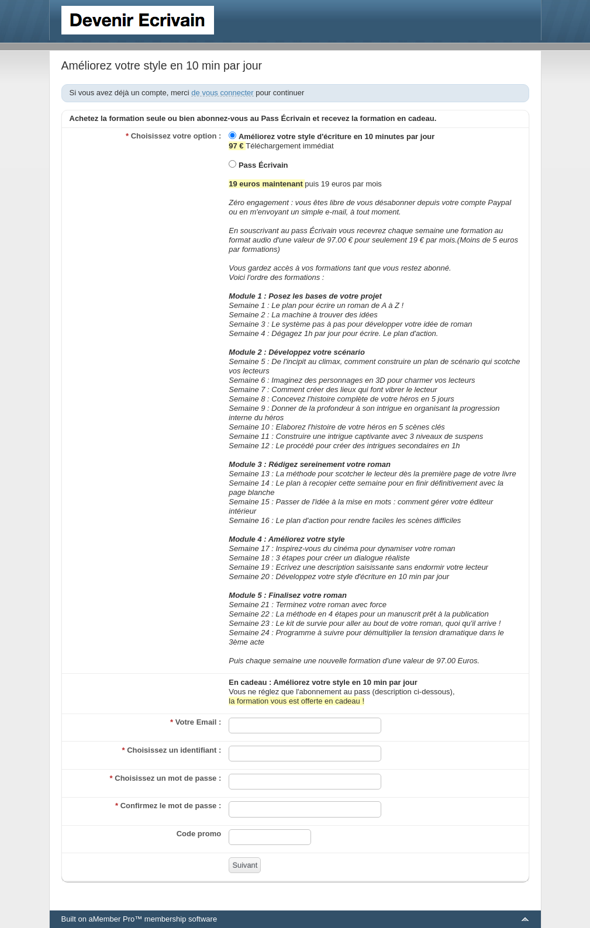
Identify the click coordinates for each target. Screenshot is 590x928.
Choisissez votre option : (173, 135)
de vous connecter (222, 92)
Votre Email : (195, 722)
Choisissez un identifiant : (172, 750)
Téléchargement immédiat (331, 141)
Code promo (199, 833)
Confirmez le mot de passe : (168, 805)
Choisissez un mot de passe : (166, 778)
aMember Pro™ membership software (152, 919)
